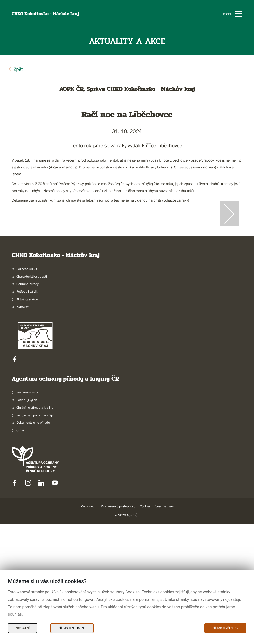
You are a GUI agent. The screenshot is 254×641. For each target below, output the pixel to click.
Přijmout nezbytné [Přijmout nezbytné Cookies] (72, 628)
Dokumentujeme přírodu (33, 540)
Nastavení (23, 628)
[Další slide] (229, 272)
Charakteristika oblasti (31, 394)
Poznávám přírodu (28, 510)
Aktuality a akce (27, 416)
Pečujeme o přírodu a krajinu (36, 532)
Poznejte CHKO (26, 386)
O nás (20, 548)
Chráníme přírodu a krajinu (35, 525)
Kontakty (22, 424)
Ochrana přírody (27, 401)
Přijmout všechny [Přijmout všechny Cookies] (225, 628)
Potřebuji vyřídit (26, 409)
